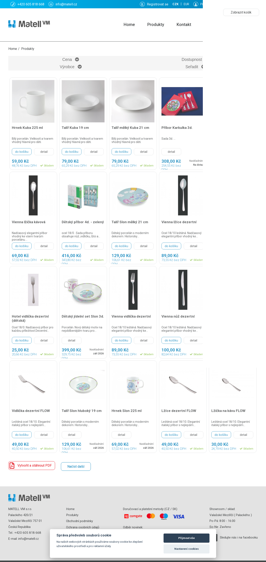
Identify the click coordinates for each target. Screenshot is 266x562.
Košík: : (213, 4)
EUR (253, 4)
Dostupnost (102, 60)
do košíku (21, 146)
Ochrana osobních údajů (82, 520)
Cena (39, 60)
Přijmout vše (186, 538)
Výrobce (164, 60)
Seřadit (226, 60)
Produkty (155, 24)
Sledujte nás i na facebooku (239, 531)
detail (44, 146)
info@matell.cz (62, 4)
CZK (241, 4)
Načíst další (75, 460)
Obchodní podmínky (79, 514)
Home (129, 24)
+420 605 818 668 (27, 4)
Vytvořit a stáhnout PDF (30, 460)
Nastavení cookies (186, 548)
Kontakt (184, 24)
